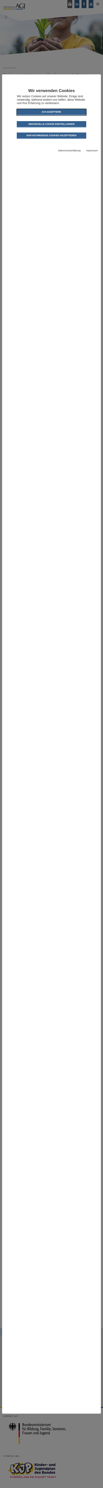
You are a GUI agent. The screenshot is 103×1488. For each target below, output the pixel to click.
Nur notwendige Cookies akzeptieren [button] (52, 135)
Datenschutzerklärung (69, 150)
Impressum (92, 150)
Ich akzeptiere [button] (51, 112)
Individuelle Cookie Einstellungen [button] (51, 124)
